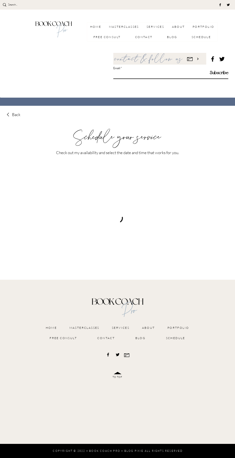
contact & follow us (149, 59)
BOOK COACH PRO (104, 450)
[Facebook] (220, 5)
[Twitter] (228, 5)
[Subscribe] (216, 72)
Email (116, 68)
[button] (155, 26)
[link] (13, 114)
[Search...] (22, 4)
